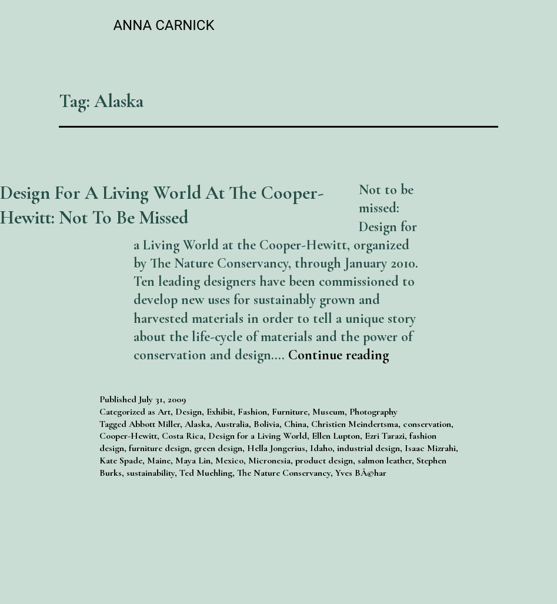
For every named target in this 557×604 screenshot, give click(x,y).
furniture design (159, 448)
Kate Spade (120, 460)
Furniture (290, 412)
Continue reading (338, 354)
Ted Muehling (205, 473)
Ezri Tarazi (385, 436)
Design (188, 412)
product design (324, 460)
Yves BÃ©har (360, 473)
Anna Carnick (163, 25)
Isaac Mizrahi (430, 448)
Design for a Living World (257, 436)
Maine (159, 460)
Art (164, 412)
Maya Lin (193, 460)
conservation (427, 424)
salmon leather (385, 460)
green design (218, 448)
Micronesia (269, 460)
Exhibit (219, 412)
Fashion (252, 412)
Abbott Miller (154, 424)
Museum (328, 412)
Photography (373, 412)
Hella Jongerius (276, 448)
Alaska (197, 424)
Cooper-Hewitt (128, 436)
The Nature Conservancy (284, 473)
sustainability (150, 473)
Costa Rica (183, 436)
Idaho (321, 448)
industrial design (368, 448)
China (295, 424)
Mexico (229, 460)
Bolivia (266, 424)
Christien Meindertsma (354, 424)
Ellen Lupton (336, 436)
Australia (232, 424)
